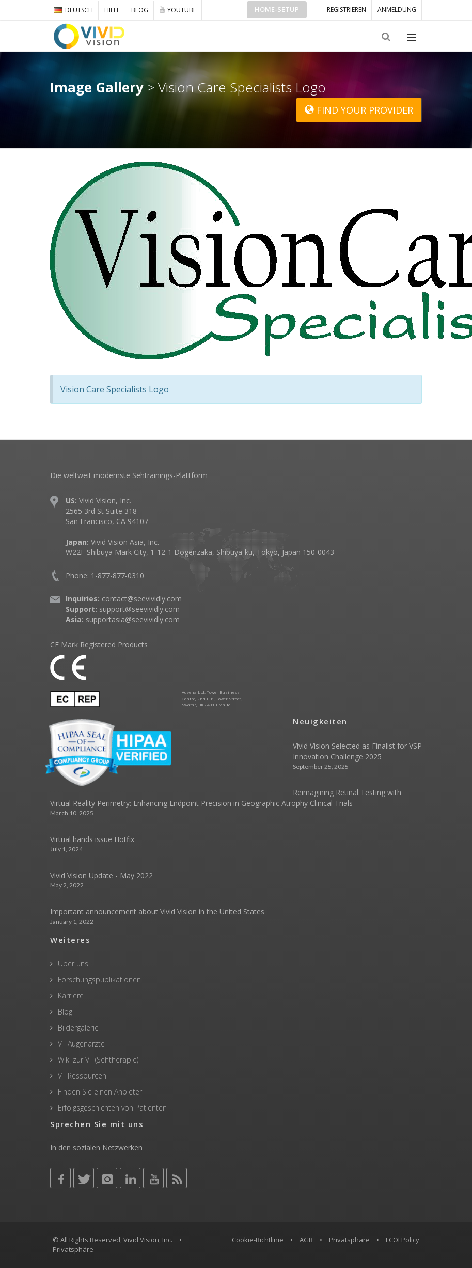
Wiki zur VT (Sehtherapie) (98, 1060)
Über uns (73, 964)
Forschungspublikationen (99, 980)
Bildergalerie (78, 1028)
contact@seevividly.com (142, 599)
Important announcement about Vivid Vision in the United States (157, 911)
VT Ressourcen (82, 1076)
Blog (139, 10)
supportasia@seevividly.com (133, 619)
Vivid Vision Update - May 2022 (101, 875)
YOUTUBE (178, 9)
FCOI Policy (402, 1239)
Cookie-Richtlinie (258, 1239)
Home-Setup (277, 9)
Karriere (71, 996)
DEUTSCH (73, 10)
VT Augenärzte (81, 1044)
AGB (306, 1239)
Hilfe (112, 10)
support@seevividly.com (139, 609)
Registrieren (346, 9)
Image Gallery (97, 87)
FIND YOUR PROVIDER (359, 110)
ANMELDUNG (396, 9)
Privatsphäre (349, 1239)
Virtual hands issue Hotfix (92, 839)
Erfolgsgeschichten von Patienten (112, 1108)
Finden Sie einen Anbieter (100, 1092)
